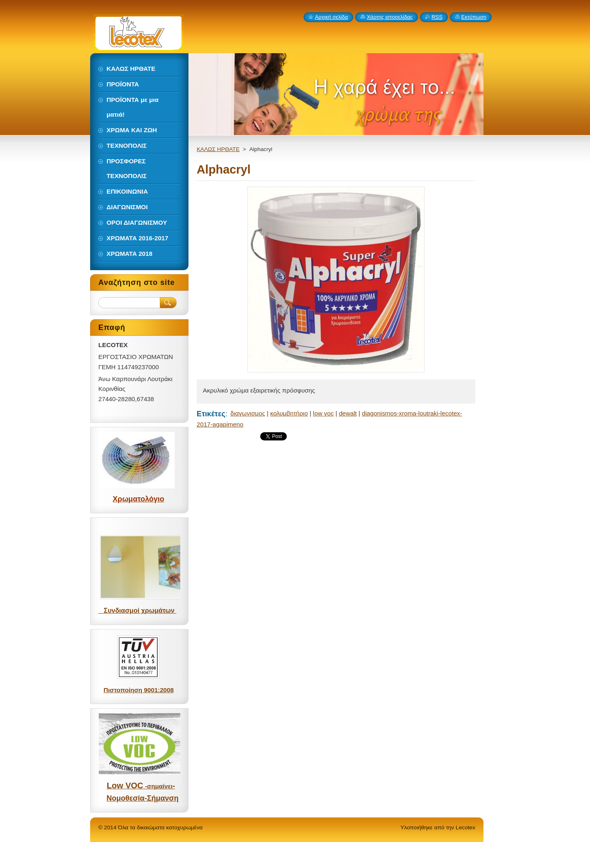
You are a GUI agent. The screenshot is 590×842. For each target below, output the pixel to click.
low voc (323, 413)
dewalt (348, 413)
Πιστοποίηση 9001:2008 (139, 689)
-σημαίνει (157, 786)
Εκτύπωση (473, 17)
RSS (436, 17)
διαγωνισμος (247, 413)
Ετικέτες (211, 413)
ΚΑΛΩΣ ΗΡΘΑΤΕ (218, 149)
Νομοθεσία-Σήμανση (143, 798)
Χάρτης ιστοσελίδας (390, 17)
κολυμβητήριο (289, 413)
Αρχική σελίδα (331, 17)
